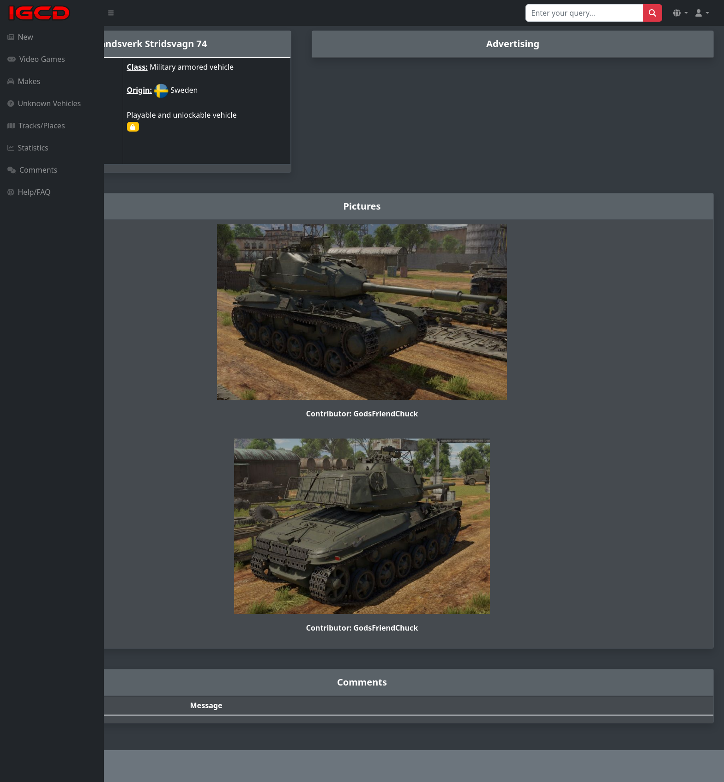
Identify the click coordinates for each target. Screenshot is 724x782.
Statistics (27, 148)
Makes (23, 81)
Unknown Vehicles (44, 103)
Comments (32, 170)
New (20, 37)
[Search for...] (584, 13)
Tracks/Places (36, 125)
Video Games (36, 59)
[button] (681, 13)
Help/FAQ (29, 192)
